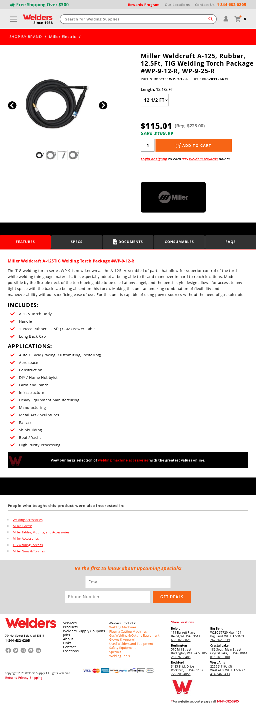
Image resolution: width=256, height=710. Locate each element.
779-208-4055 (180, 675)
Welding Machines (121, 628)
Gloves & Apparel (121, 640)
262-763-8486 (180, 658)
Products (69, 628)
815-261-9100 (220, 658)
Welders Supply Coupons (81, 632)
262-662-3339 (220, 641)
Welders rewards (203, 159)
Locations (69, 652)
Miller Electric (62, 36)
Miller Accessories (26, 539)
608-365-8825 (180, 641)
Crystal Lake (219, 646)
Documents (128, 241)
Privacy (19, 677)
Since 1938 (43, 22)
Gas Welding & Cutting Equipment (132, 636)
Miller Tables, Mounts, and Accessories (41, 532)
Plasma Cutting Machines (126, 632)
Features (25, 241)
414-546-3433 (220, 675)
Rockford (177, 663)
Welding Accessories (27, 519)
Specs (76, 241)
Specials (114, 652)
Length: (157, 89)
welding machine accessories (123, 460)
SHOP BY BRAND (26, 36)
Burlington (179, 646)
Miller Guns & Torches (29, 552)
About (67, 640)
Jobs (65, 636)
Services (68, 624)
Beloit (175, 629)
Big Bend (217, 629)
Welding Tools (118, 656)
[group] (58, 104)
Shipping (29, 677)
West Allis (217, 663)
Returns (9, 677)
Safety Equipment (121, 648)
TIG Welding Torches (28, 545)
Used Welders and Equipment (129, 644)
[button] (103, 105)
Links (66, 644)
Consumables (179, 241)
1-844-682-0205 (16, 639)
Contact (68, 648)
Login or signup (154, 159)
